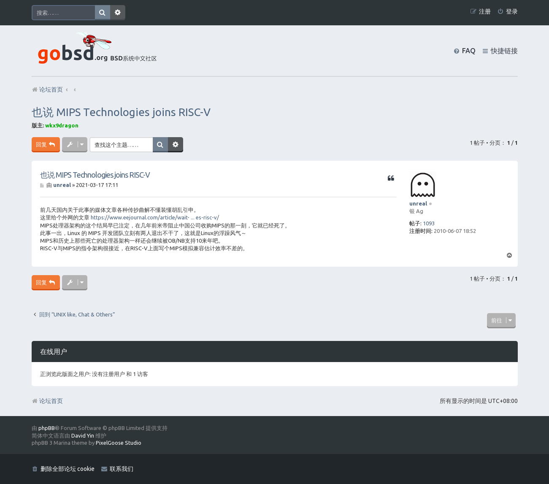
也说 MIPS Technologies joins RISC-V (121, 112)
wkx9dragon (61, 125)
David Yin (82, 435)
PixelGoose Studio (118, 443)
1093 (429, 223)
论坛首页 (47, 400)
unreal (418, 203)
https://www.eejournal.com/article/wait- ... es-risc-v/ (155, 217)
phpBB (46, 428)
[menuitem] (507, 11)
